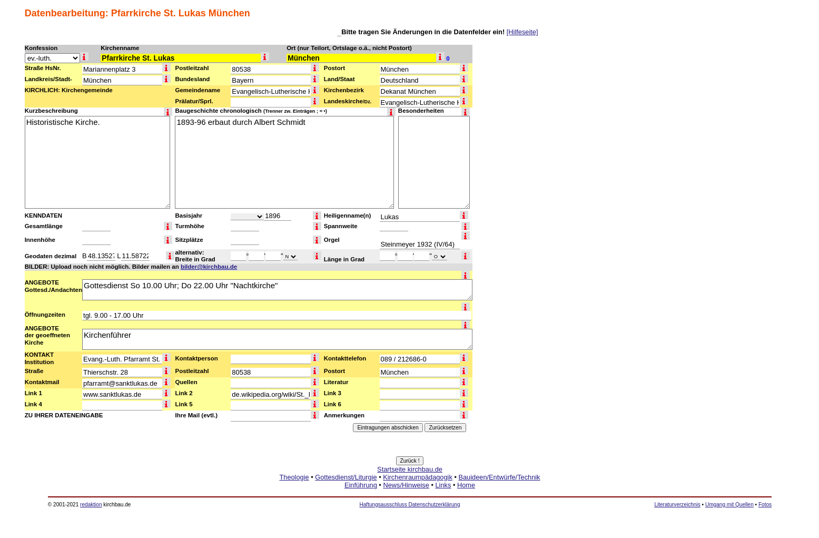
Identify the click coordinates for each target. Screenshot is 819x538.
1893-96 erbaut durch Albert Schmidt (284, 162)
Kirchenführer (277, 339)
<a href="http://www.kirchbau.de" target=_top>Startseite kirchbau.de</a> (410, 489)
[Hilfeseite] (522, 32)
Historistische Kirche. (97, 162)
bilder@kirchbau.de (209, 266)
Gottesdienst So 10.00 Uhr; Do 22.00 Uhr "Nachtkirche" (277, 289)
